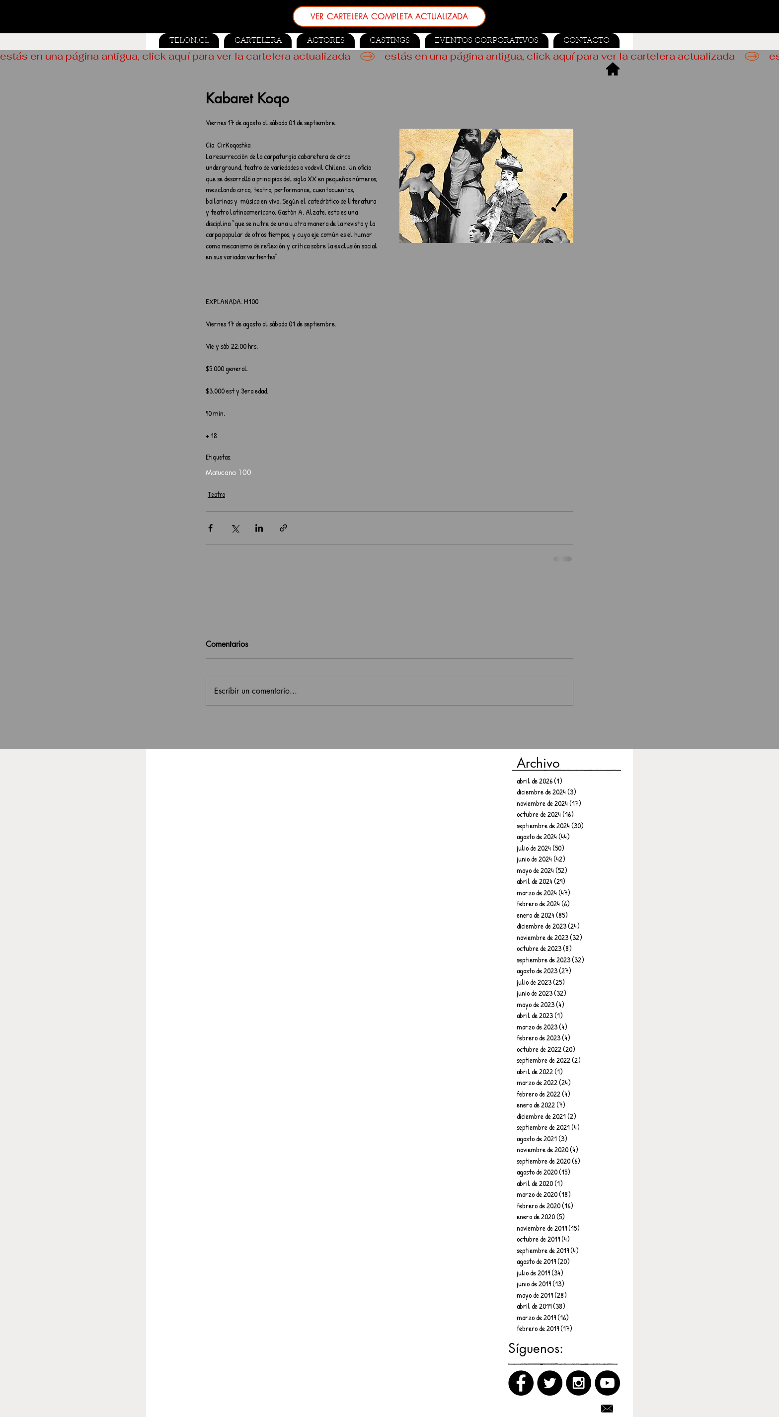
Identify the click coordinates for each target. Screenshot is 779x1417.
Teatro (216, 494)
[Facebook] (521, 1383)
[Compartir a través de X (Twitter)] (234, 528)
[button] (390, 40)
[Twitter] (549, 1383)
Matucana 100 (228, 472)
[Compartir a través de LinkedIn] (259, 528)
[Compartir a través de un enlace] (283, 528)
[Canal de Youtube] (607, 1383)
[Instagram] (578, 1383)
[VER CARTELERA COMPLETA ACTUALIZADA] (389, 16)
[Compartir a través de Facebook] (210, 528)
